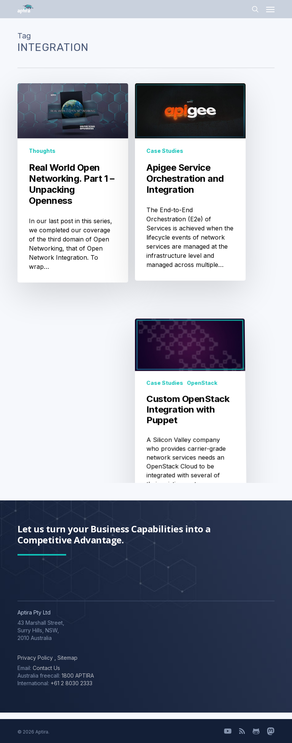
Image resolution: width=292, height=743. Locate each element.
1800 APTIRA (78, 675)
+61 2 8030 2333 (71, 683)
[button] (270, 9)
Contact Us (46, 668)
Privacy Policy (35, 657)
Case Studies (164, 151)
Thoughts (42, 151)
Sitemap (67, 657)
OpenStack (201, 474)
